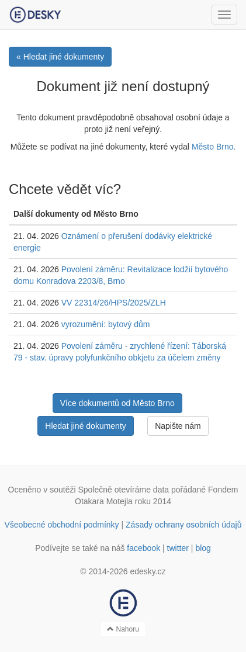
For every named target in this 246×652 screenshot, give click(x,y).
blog (202, 548)
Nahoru (123, 629)
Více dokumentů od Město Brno (117, 403)
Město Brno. (213, 146)
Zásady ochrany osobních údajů (183, 524)
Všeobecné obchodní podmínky (61, 524)
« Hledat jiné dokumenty (60, 56)
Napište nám (178, 426)
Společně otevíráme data (123, 489)
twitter (178, 548)
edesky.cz (147, 571)
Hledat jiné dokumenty (85, 426)
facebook (143, 548)
